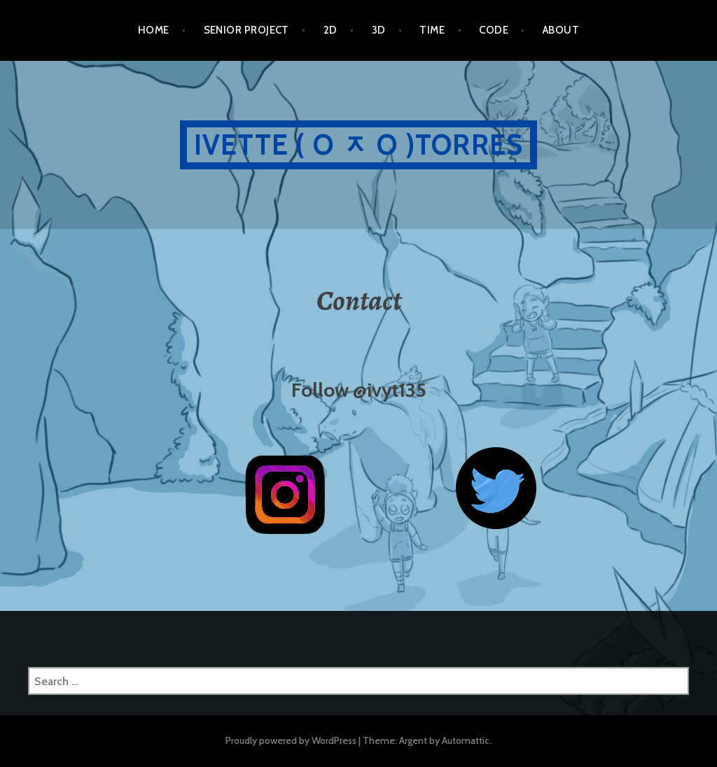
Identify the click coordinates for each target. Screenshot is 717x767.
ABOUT (561, 30)
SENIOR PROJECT (246, 30)
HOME (153, 30)
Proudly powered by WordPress (290, 740)
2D (330, 30)
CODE (493, 30)
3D (379, 30)
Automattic (465, 740)
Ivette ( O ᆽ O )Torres (358, 144)
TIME (432, 30)
